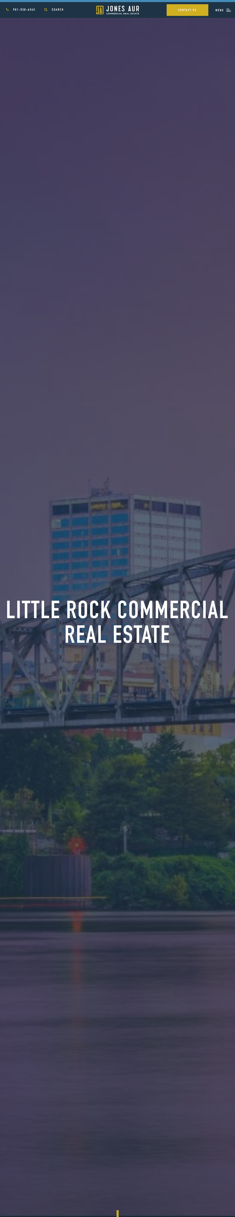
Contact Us (187, 10)
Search (54, 9)
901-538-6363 (20, 9)
